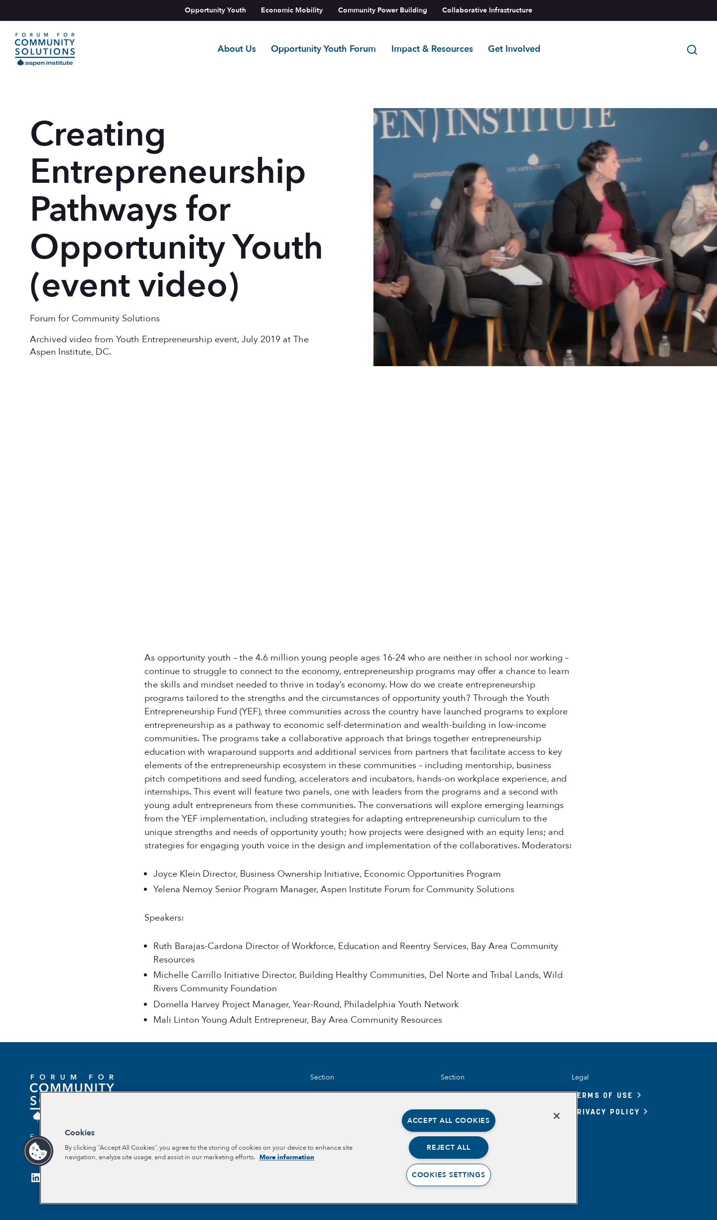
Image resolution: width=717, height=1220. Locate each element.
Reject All (448, 1147)
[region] (309, 1147)
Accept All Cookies (448, 1120)
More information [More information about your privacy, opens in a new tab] (286, 1157)
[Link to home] (45, 50)
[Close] (557, 1116)
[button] (38, 1151)
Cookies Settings (448, 1175)
